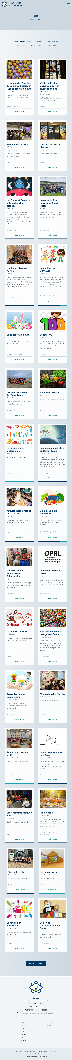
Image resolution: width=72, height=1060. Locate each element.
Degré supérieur (36, 45)
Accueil (23, 1025)
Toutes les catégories (22, 41)
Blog (23, 1031)
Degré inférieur (52, 41)
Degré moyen (20, 45)
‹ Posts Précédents (36, 963)
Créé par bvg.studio (31, 1056)
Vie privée (36, 1053)
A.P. (23, 1038)
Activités (39, 41)
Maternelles (52, 45)
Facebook (49, 1025)
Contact (23, 1041)
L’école (23, 1028)
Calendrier (23, 1034)
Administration (43, 1056)
